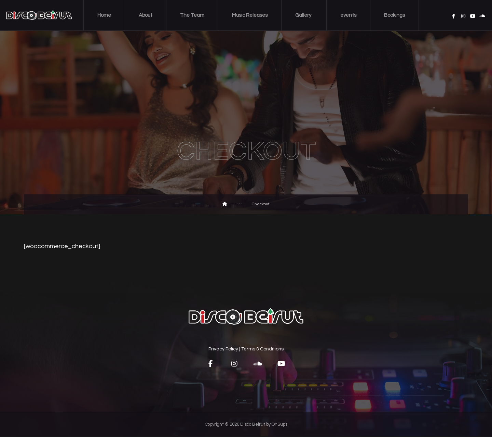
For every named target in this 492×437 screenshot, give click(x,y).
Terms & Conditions (262, 349)
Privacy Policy (223, 349)
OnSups (279, 425)
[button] (210, 364)
